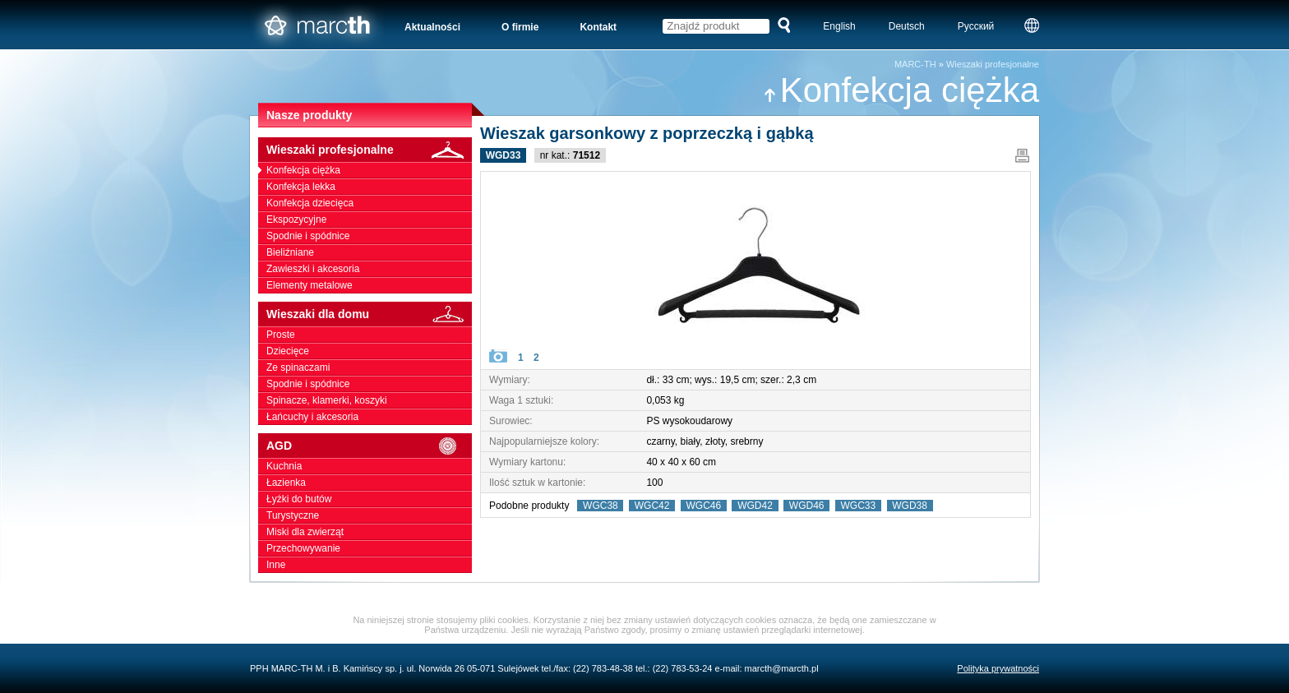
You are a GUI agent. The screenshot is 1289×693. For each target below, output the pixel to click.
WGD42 (755, 505)
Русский (976, 26)
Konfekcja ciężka (901, 90)
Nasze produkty (309, 115)
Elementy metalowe (369, 285)
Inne (369, 564)
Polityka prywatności (998, 668)
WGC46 (704, 505)
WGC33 (858, 505)
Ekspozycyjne (369, 219)
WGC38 (600, 505)
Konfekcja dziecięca (369, 203)
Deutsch (907, 26)
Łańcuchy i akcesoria (369, 416)
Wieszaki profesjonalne (992, 64)
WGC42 (652, 505)
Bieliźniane (369, 252)
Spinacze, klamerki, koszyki (369, 400)
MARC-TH (915, 64)
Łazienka (369, 482)
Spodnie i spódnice (369, 236)
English (839, 26)
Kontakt (598, 27)
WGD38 (910, 505)
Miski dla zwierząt (369, 531)
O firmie (519, 27)
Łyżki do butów (369, 499)
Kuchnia (369, 466)
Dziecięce (369, 351)
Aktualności (432, 27)
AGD (369, 446)
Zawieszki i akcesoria (369, 268)
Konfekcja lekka (369, 186)
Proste (369, 334)
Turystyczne (369, 515)
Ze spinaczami (369, 367)
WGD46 (806, 505)
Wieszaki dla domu (369, 314)
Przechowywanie (369, 548)
